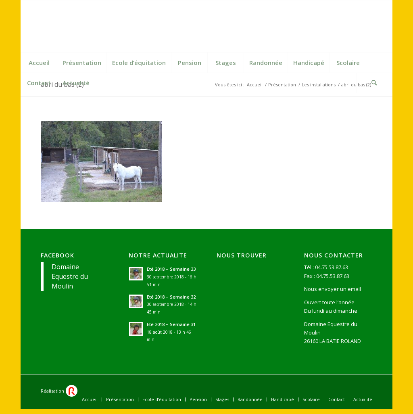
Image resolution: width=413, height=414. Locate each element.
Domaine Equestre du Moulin (70, 276)
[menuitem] (39, 62)
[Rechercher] (374, 83)
